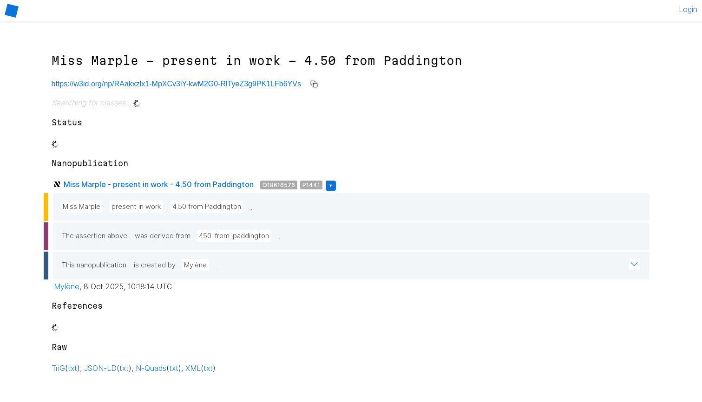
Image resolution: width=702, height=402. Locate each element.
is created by (155, 265)
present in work (136, 206)
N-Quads (151, 368)
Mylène (195, 265)
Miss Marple (81, 206)
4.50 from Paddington (206, 206)
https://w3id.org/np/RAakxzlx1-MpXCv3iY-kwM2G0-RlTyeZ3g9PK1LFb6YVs (176, 84)
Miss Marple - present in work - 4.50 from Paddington (159, 184)
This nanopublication (94, 265)
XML (193, 368)
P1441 (311, 185)
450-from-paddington (234, 236)
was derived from (162, 236)
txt (72, 368)
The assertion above (94, 236)
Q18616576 (278, 185)
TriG (58, 368)
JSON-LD (100, 368)
